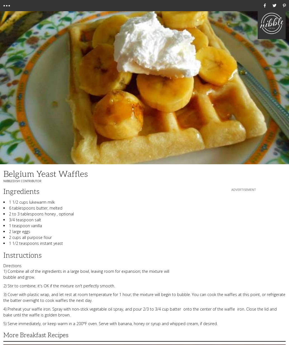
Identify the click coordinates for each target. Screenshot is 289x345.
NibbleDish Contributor (22, 181)
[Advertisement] (244, 227)
